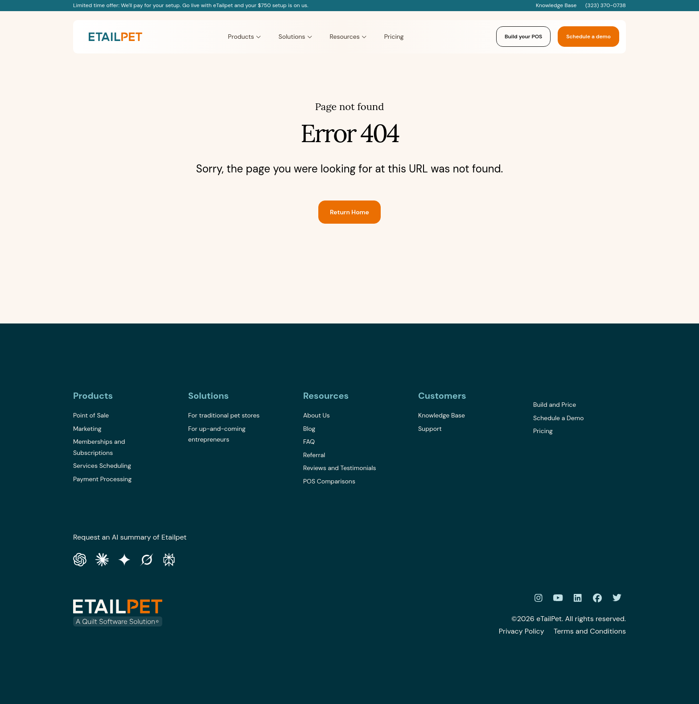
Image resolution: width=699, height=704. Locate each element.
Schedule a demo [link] (588, 36)
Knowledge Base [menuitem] (441, 415)
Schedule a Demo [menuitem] (558, 418)
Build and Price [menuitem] (554, 405)
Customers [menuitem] (442, 395)
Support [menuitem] (430, 429)
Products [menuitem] (93, 395)
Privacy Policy (521, 631)
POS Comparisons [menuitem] (329, 481)
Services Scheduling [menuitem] (102, 466)
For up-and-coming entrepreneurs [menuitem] (217, 434)
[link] (115, 37)
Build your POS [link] (523, 36)
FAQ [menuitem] (309, 442)
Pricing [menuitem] (543, 431)
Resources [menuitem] (326, 395)
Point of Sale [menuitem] (91, 415)
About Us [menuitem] (316, 415)
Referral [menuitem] (314, 455)
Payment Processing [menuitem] (102, 479)
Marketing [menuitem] (87, 429)
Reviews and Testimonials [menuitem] (339, 468)
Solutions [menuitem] (208, 395)
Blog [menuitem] (309, 429)
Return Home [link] (349, 212)
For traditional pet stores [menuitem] (223, 415)
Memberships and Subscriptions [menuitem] (99, 447)
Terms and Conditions (590, 631)
